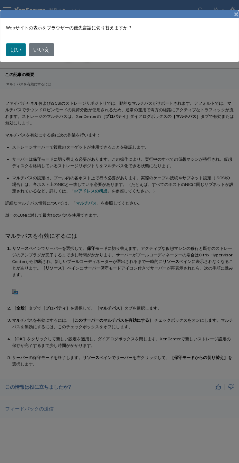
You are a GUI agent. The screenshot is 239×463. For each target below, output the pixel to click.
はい (15, 49)
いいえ (41, 49)
